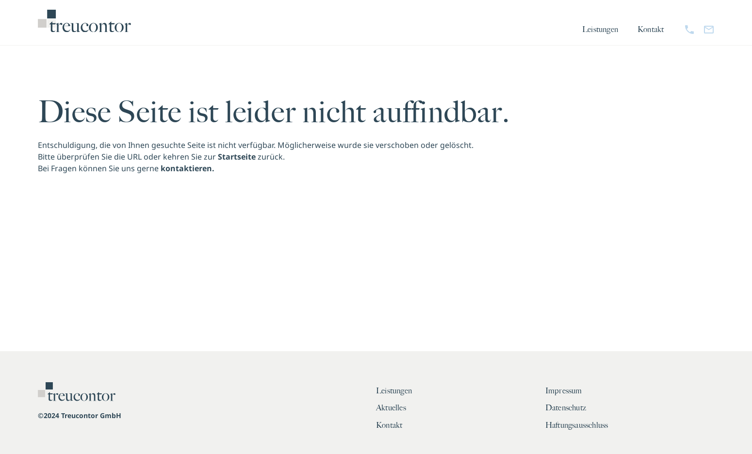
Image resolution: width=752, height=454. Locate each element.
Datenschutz (565, 408)
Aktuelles (391, 408)
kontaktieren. (187, 168)
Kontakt (651, 29)
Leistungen (600, 29)
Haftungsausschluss (576, 425)
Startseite (237, 156)
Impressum (563, 391)
